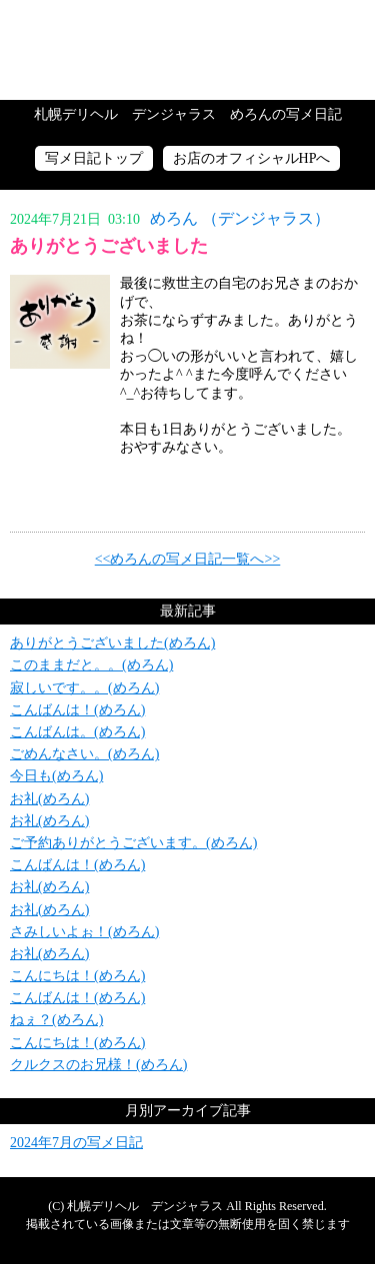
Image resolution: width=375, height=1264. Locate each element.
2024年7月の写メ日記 (76, 1142)
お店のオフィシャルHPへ (252, 158)
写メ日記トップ (94, 158)
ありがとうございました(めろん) (112, 642)
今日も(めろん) (56, 775)
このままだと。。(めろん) (91, 664)
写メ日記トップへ (187, 50)
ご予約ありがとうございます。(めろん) (133, 842)
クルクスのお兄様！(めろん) (98, 1064)
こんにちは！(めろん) (77, 975)
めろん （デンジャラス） (240, 218)
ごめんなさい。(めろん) (84, 753)
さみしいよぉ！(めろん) (84, 931)
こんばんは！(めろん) (77, 709)
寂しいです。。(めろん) (84, 687)
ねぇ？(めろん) (56, 1019)
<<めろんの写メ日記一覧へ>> (188, 559)
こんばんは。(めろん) (77, 731)
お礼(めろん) (49, 798)
